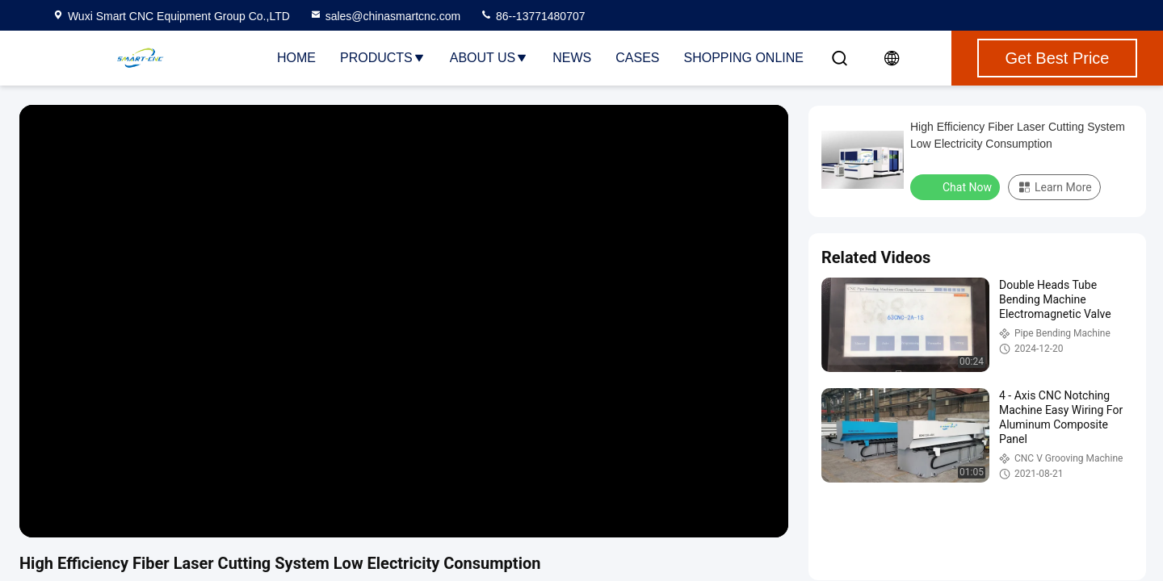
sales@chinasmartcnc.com (385, 16)
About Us (489, 58)
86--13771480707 (532, 16)
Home (296, 58)
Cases (637, 58)
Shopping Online (744, 58)
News (571, 58)
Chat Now (957, 186)
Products (383, 58)
